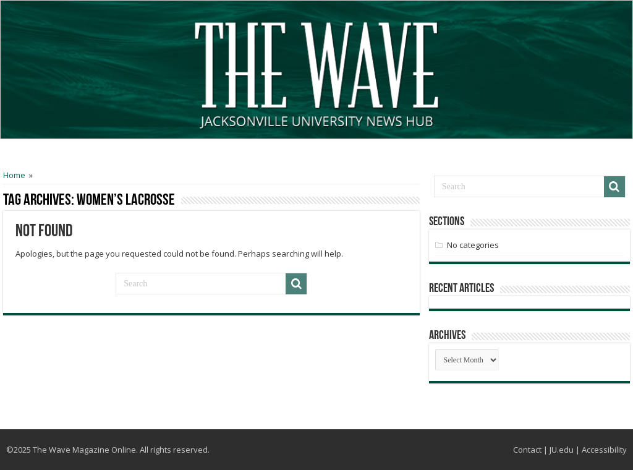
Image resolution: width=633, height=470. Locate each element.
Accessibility (604, 449)
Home (14, 175)
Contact (527, 449)
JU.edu (562, 449)
